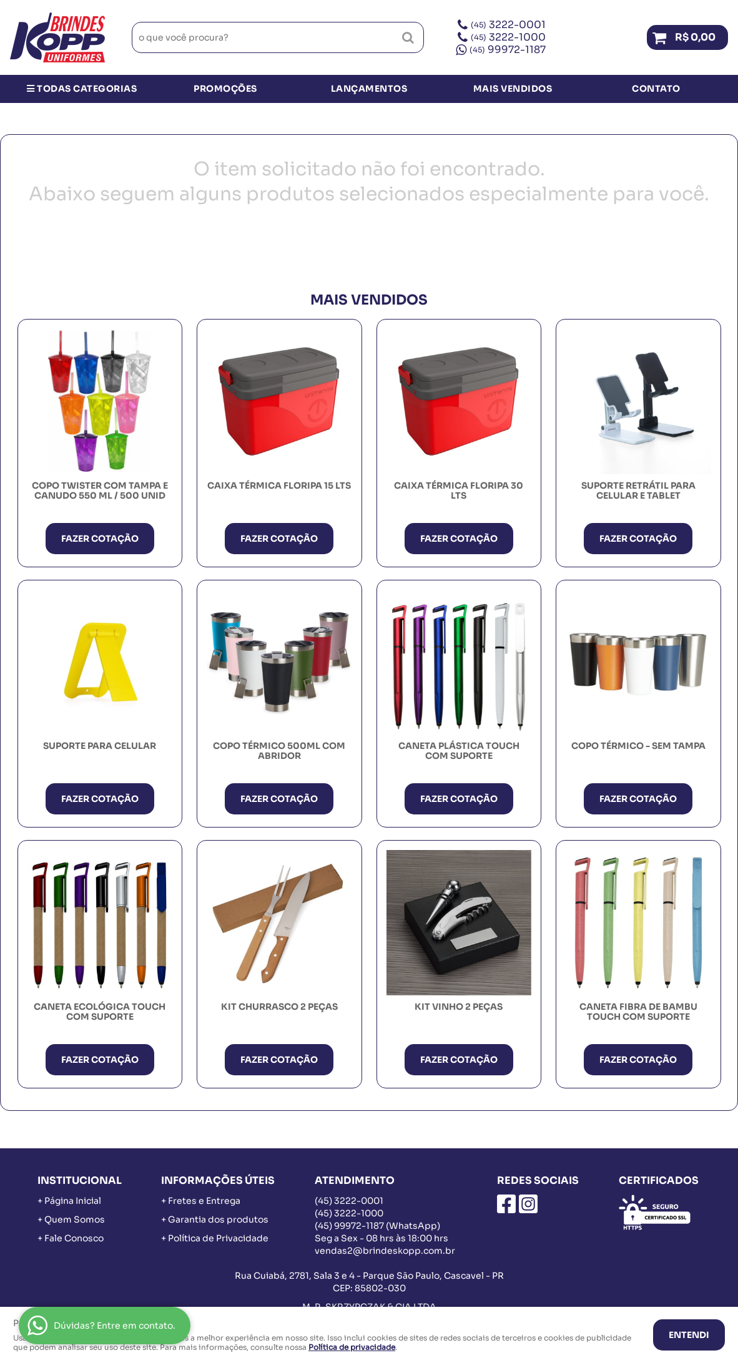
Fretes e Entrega (204, 1200)
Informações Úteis (218, 1180)
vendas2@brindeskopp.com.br (385, 1250)
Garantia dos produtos (218, 1219)
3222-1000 (508, 37)
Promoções (225, 88)
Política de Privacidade (218, 1238)
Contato (656, 88)
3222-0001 (508, 24)
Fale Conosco (74, 1238)
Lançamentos (369, 88)
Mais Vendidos (513, 88)
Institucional (79, 1180)
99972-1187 (508, 49)
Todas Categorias (82, 88)
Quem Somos (74, 1219)
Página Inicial (72, 1200)
